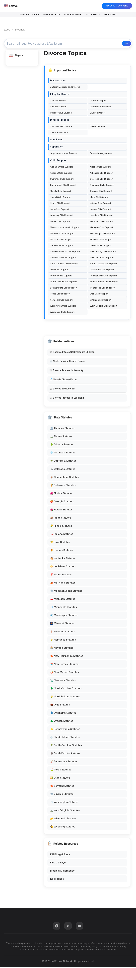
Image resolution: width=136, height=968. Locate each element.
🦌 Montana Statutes (62, 632)
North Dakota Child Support (103, 264)
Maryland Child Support (101, 222)
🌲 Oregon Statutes (61, 721)
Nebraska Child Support (62, 246)
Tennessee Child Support (102, 289)
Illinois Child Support (60, 204)
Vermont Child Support (61, 301)
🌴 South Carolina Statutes (66, 746)
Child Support (58, 161)
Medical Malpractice (62, 871)
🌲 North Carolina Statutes (66, 689)
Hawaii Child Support (60, 198)
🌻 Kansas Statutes (61, 551)
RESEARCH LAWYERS (117, 5)
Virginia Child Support (100, 301)
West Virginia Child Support (103, 307)
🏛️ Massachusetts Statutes (66, 591)
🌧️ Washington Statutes (64, 803)
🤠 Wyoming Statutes (62, 827)
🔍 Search (118, 44)
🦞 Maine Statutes (61, 575)
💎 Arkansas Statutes (62, 453)
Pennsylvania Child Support (103, 276)
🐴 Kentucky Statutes (62, 559)
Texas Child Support (60, 294)
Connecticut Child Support (63, 186)
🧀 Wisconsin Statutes (63, 819)
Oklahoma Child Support (102, 270)
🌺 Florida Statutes (61, 494)
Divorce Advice (58, 101)
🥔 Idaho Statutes (60, 518)
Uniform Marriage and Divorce (65, 88)
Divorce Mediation (59, 133)
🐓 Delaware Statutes (63, 486)
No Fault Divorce (58, 107)
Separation (56, 148)
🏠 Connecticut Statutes (64, 478)
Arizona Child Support (61, 174)
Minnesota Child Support (62, 234)
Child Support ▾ (98, 15)
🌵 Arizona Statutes (61, 445)
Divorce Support (98, 101)
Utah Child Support (99, 294)
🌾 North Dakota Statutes (65, 697)
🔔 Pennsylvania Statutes (65, 730)
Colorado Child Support (101, 180)
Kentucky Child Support (61, 216)
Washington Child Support (63, 307)
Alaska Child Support (100, 168)
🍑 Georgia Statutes (62, 502)
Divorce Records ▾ (73, 15)
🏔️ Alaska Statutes (61, 437)
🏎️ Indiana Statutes (61, 534)
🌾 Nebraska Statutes (63, 640)
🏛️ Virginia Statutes (61, 795)
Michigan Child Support (101, 228)
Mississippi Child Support (102, 234)
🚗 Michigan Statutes (62, 600)
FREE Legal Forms (60, 855)
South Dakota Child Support (63, 289)
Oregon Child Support (61, 276)
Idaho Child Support (99, 198)
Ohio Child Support (59, 270)
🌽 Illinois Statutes (61, 526)
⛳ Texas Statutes (60, 770)
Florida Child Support (60, 192)
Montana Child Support (101, 240)
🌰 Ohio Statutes (60, 705)
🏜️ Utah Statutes (60, 778)
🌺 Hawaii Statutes (61, 510)
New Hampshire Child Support (65, 252)
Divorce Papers (98, 114)
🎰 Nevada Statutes (61, 648)
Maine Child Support (60, 222)
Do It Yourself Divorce (61, 127)
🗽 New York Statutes (63, 681)
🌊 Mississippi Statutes (63, 616)
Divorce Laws (58, 81)
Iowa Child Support (59, 210)
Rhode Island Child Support (63, 283)
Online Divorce (97, 127)
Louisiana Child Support (101, 216)
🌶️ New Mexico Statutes (64, 673)
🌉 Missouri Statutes (62, 624)
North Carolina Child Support (64, 264)
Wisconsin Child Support (62, 313)
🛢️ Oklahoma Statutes (63, 713)
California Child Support (61, 180)
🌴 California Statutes (63, 461)
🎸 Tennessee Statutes (63, 762)
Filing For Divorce (60, 95)
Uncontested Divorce (100, 107)
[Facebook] (56, 927)
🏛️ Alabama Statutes (62, 429)
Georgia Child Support (101, 192)
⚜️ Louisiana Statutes (63, 567)
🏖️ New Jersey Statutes (64, 665)
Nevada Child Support (101, 246)
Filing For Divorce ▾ (21, 15)
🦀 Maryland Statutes (62, 583)
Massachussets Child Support (65, 228)
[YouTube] (79, 927)
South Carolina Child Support (104, 283)
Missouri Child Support (61, 240)
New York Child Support (102, 258)
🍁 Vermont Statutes (62, 787)
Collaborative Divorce (61, 114)
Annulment (56, 140)
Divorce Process (59, 120)
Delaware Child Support (102, 186)
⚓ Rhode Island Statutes (65, 738)
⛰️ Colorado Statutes (62, 470)
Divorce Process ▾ (47, 15)
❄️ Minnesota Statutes (63, 608)
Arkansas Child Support (101, 174)
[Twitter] (68, 927)
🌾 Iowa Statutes (60, 543)
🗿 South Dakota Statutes (65, 754)
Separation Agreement (101, 154)
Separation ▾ (119, 15)
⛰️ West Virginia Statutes (65, 811)
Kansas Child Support (100, 210)
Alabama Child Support (61, 168)
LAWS (7, 30)
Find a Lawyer (58, 863)
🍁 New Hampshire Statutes (66, 656)
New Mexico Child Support (63, 258)
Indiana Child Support (100, 204)
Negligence (57, 879)
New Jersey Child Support (103, 252)
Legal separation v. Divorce (63, 154)
